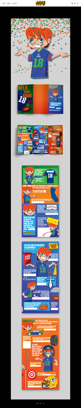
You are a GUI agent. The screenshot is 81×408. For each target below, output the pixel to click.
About (9, 3)
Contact (14, 3)
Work (3, 3)
